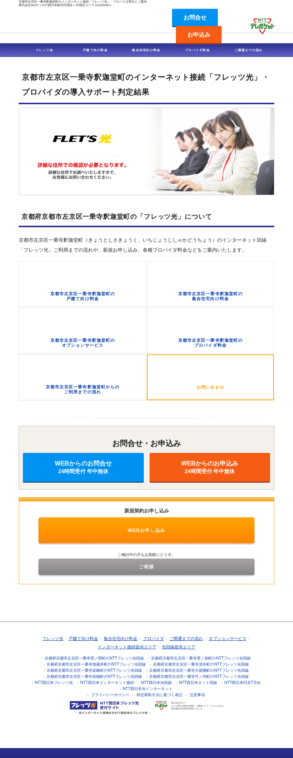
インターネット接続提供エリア (127, 647)
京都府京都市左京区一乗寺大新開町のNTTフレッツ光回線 (198, 670)
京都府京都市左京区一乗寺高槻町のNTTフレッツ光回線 (94, 676)
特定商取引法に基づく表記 (159, 695)
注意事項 (197, 695)
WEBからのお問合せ (83, 467)
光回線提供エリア (178, 647)
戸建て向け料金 (95, 50)
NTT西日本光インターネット (147, 689)
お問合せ (195, 17)
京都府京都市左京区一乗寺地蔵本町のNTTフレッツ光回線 (96, 664)
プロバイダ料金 (197, 50)
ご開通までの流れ (248, 50)
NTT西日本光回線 (156, 682)
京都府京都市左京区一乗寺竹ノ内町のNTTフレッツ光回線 (198, 676)
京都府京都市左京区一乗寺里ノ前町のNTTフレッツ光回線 (200, 658)
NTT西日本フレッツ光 (54, 682)
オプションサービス (227, 638)
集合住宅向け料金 (146, 50)
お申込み (198, 34)
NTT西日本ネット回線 (198, 682)
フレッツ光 (44, 50)
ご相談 (146, 566)
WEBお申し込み (147, 530)
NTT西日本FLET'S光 (242, 682)
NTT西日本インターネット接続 (107, 682)
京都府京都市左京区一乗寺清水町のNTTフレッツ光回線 (200, 664)
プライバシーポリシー (110, 695)
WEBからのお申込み (210, 467)
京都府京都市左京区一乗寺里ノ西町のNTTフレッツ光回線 (94, 658)
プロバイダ (153, 638)
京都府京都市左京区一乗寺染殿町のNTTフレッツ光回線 (94, 670)
